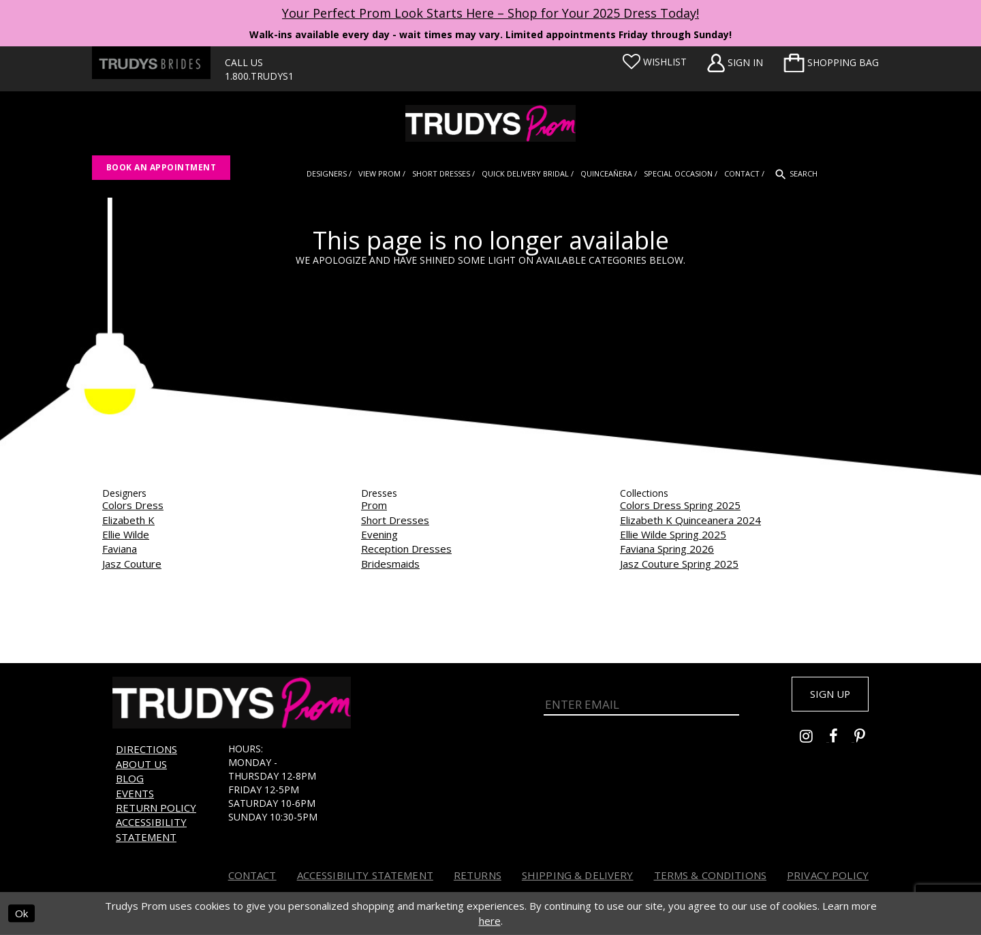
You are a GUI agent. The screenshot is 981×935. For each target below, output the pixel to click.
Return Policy (156, 807)
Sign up (825, 695)
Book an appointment (161, 167)
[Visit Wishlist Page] (654, 62)
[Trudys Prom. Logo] (490, 123)
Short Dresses (395, 520)
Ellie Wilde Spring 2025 (673, 534)
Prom (374, 505)
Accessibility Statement (151, 829)
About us (141, 764)
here (490, 921)
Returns (477, 875)
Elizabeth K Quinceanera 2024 (690, 520)
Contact (252, 875)
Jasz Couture (131, 563)
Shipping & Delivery (578, 875)
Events (135, 793)
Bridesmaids (390, 563)
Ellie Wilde (125, 534)
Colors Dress (133, 505)
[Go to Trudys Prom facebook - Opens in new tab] (841, 740)
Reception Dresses (406, 548)
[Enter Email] (641, 703)
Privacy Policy (828, 875)
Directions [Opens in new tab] (146, 749)
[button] (831, 63)
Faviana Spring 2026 (667, 548)
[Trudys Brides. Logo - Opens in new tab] (151, 62)
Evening (379, 534)
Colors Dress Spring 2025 (680, 505)
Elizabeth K (128, 520)
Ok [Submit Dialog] (21, 914)
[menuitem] (831, 63)
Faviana (119, 548)
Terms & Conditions (710, 875)
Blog (130, 778)
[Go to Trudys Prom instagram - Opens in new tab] (814, 740)
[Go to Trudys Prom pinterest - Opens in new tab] (866, 740)
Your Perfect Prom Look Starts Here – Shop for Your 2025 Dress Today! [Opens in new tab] (490, 13)
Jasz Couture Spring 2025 (679, 563)
